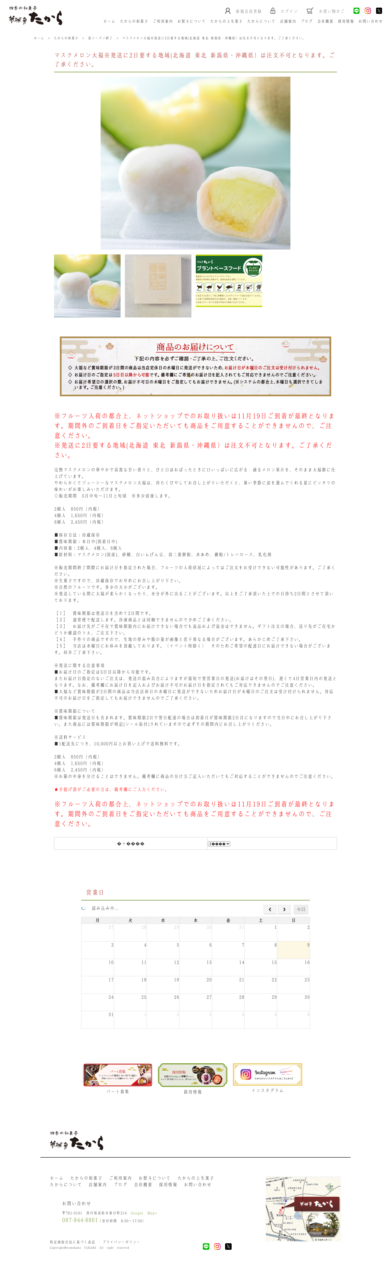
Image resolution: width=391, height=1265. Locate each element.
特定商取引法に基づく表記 (72, 1244)
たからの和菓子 (134, 21)
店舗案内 (288, 21)
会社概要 (325, 21)
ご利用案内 (163, 21)
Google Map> (144, 1215)
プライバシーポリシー (121, 1244)
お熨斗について (192, 21)
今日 (301, 910)
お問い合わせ (371, 21)
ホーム (109, 21)
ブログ (307, 21)
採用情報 (346, 21)
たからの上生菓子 (226, 21)
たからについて (261, 21)
